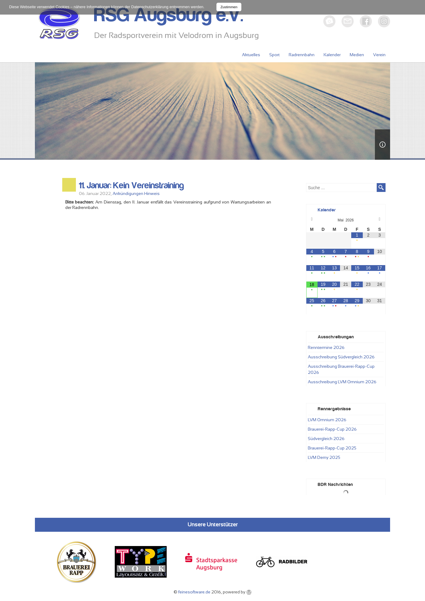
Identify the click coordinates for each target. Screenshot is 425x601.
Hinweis (152, 193)
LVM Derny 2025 (324, 457)
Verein (379, 54)
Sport (274, 54)
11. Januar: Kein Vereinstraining (131, 185)
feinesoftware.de (194, 591)
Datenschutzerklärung (149, 7)
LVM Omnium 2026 (327, 419)
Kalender (332, 54)
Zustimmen (228, 7)
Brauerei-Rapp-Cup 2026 (332, 429)
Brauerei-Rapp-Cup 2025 (332, 448)
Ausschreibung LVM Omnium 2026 (342, 381)
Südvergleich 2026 (326, 438)
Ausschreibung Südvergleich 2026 (341, 356)
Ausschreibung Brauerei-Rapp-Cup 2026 (341, 369)
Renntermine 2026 (326, 347)
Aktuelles (251, 54)
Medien (357, 54)
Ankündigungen (128, 193)
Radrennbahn (301, 54)
